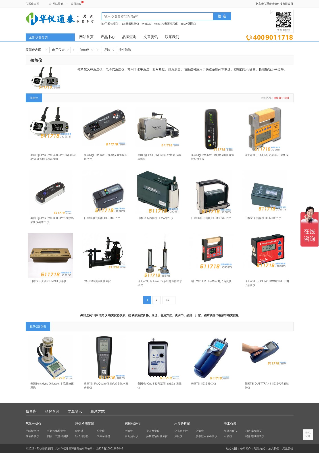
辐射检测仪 (132, 423)
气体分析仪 (33, 423)
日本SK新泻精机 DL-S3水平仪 (102, 218)
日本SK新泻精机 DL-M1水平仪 (263, 218)
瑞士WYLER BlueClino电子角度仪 (211, 281)
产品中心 (108, 37)
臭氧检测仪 (32, 436)
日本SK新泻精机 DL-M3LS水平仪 (211, 218)
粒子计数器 (82, 436)
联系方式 (97, 411)
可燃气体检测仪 (56, 430)
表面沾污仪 (131, 436)
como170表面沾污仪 (166, 23)
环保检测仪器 (84, 423)
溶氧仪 (200, 430)
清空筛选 (125, 50)
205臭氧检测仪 (130, 23)
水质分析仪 (182, 423)
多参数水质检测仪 (206, 436)
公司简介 (76, 3)
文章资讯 (151, 37)
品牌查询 (129, 37)
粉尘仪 (101, 430)
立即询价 (270, 37)
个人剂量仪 (153, 430)
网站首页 (86, 37)
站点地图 (231, 448)
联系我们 (172, 37)
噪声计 (79, 430)
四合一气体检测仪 (58, 436)
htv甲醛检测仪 (110, 23)
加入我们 (273, 448)
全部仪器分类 (38, 37)
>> (167, 300)
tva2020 (146, 23)
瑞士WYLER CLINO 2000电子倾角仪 (267, 155)
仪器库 (31, 411)
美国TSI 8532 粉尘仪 (203, 383)
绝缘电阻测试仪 (254, 436)
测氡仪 (129, 430)
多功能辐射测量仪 (157, 436)
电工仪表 (230, 423)
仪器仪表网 (32, 3)
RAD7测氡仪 (188, 23)
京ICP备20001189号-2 (109, 448)
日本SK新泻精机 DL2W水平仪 (155, 218)
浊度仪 (178, 436)
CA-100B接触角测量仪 (97, 281)
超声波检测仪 (253, 430)
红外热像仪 (230, 430)
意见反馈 (287, 448)
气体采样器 (103, 436)
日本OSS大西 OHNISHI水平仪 (48, 281)
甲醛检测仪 (32, 430)
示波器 (228, 436)
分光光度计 (181, 430)
